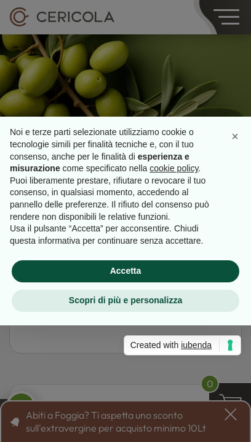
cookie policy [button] (173, 168)
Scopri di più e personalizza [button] (125, 300)
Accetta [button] (125, 271)
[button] (235, 136)
